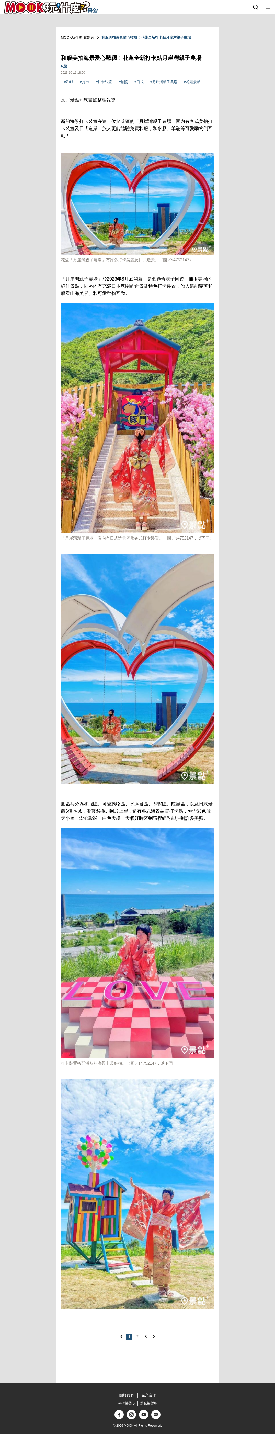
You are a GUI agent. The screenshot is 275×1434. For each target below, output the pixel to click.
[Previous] (121, 1336)
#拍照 (123, 82)
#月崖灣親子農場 (163, 82)
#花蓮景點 (192, 82)
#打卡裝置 (104, 82)
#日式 (139, 82)
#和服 (68, 82)
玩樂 (64, 66)
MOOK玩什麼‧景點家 (77, 37)
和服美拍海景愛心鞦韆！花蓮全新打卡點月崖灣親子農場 (146, 37)
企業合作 (149, 1395)
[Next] (153, 1336)
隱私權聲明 (149, 1403)
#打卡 (84, 82)
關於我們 (126, 1395)
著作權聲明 (126, 1403)
